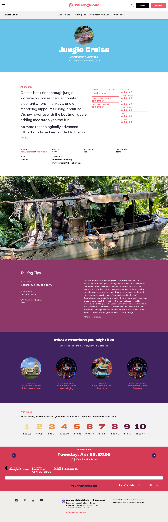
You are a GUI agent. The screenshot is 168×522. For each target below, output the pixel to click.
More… (24, 138)
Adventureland (27, 152)
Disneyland (92, 56)
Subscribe (158, 5)
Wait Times (119, 14)
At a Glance (64, 14)
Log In (142, 5)
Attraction (78, 56)
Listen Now (77, 512)
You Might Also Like (100, 14)
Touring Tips (80, 14)
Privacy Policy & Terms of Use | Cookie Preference (128, 502)
